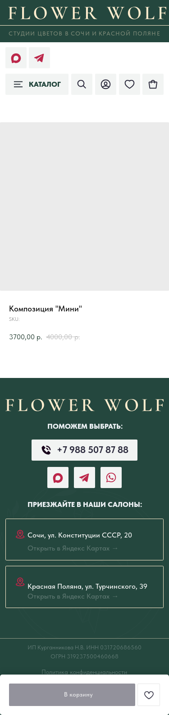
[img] (153, 84)
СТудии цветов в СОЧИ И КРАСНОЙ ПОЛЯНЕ (84, 33)
